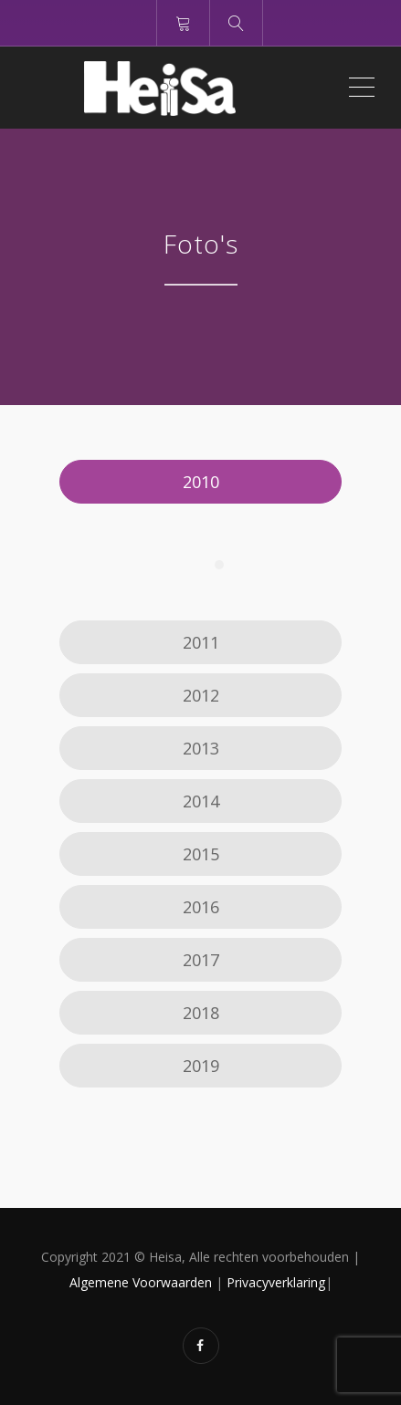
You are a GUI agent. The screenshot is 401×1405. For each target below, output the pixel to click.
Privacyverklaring (276, 1282)
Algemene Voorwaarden (140, 1282)
